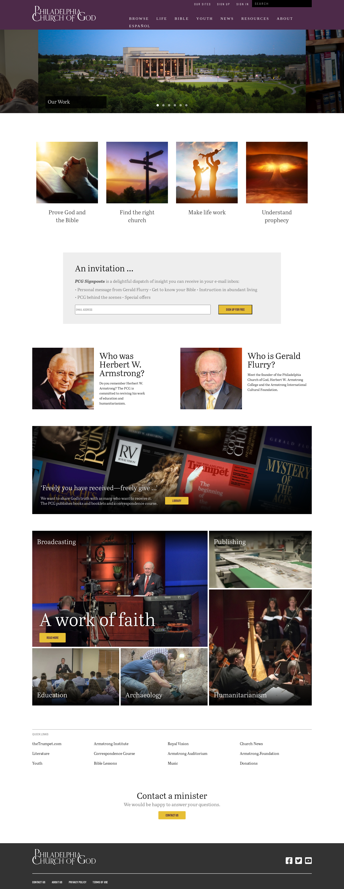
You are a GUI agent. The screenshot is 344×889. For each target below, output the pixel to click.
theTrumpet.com (46, 743)
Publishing (230, 541)
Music (173, 763)
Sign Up (223, 4)
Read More (53, 637)
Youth (204, 18)
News (227, 18)
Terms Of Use (100, 882)
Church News (251, 743)
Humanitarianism (240, 694)
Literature (40, 753)
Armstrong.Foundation (259, 753)
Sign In (242, 4)
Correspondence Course (114, 753)
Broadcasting (56, 541)
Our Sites (202, 4)
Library (176, 500)
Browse (139, 18)
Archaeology (143, 694)
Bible (182, 18)
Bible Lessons (105, 763)
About (285, 18)
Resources (255, 18)
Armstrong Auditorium (187, 753)
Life (161, 18)
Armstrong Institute (111, 743)
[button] (158, 105)
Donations (249, 763)
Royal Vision (178, 743)
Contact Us (172, 815)
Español (140, 26)
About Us (57, 882)
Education (52, 694)
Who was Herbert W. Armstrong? (122, 364)
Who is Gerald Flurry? (274, 359)
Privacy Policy (77, 882)
